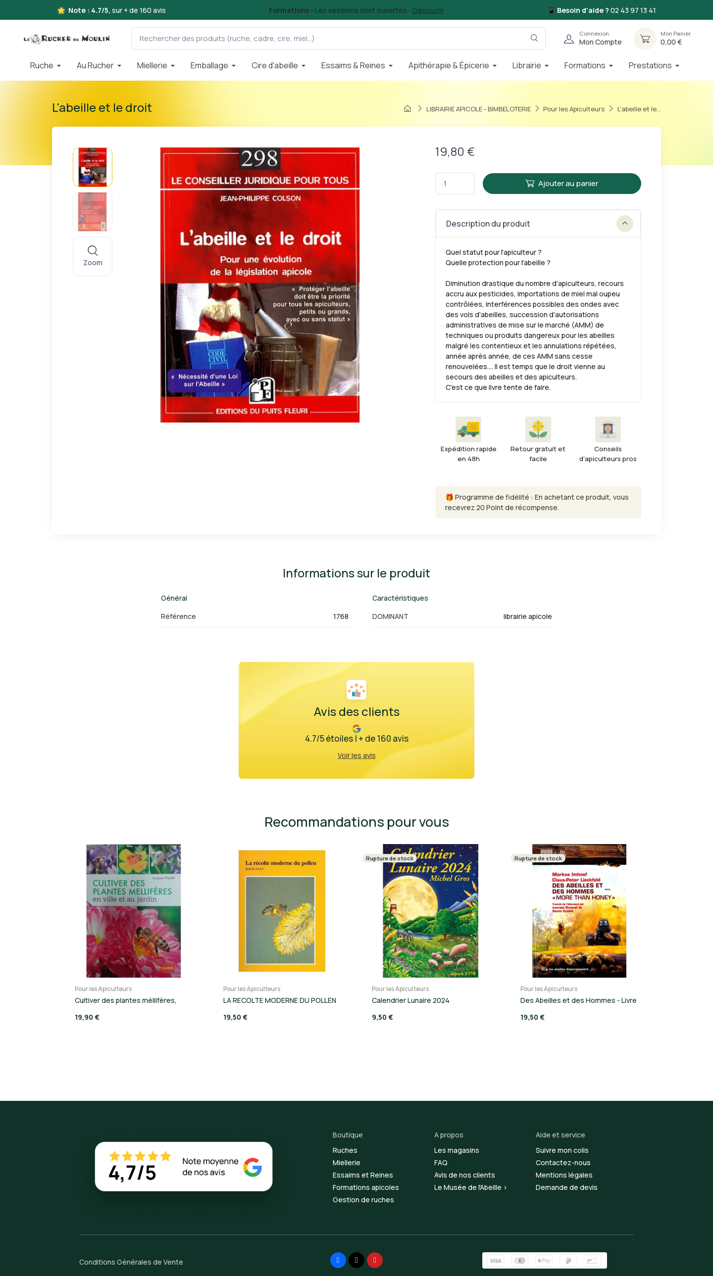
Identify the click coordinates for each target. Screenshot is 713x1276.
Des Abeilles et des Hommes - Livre (578, 1000)
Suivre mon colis (562, 1150)
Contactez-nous (563, 1162)
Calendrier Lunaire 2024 (411, 1000)
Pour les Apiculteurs (103, 989)
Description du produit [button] (539, 223)
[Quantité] (455, 184)
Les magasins (456, 1150)
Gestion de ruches (363, 1199)
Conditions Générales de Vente (131, 1262)
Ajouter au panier (561, 183)
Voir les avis (357, 755)
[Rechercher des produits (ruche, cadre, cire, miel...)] (338, 38)
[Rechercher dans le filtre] (534, 38)
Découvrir (428, 10)
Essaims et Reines (363, 1175)
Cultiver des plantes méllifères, (126, 1000)
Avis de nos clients (464, 1175)
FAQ (441, 1162)
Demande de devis (567, 1187)
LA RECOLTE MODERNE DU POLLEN (279, 1000)
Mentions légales (564, 1175)
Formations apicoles (366, 1187)
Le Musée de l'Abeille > (471, 1187)
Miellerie (346, 1162)
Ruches (345, 1150)
